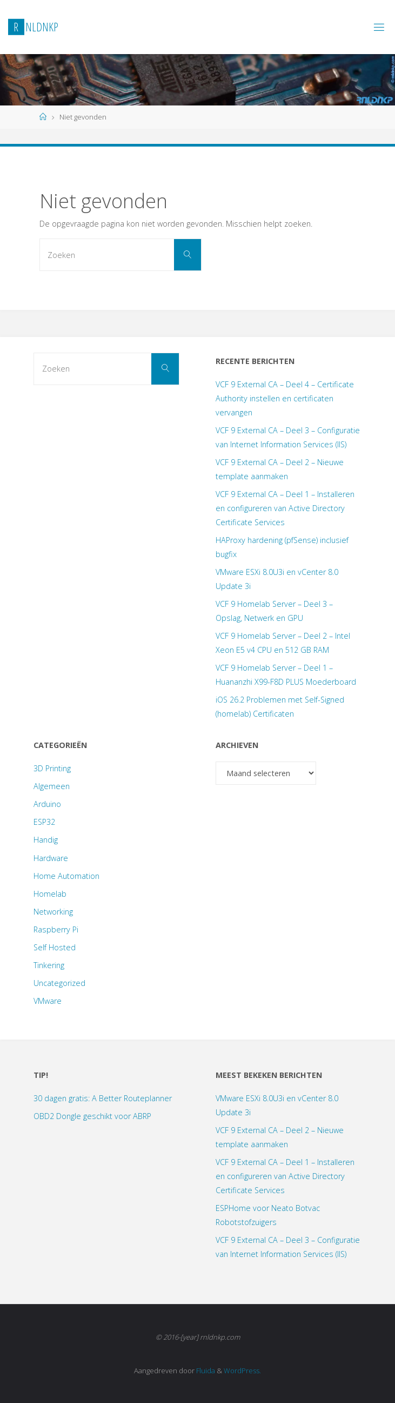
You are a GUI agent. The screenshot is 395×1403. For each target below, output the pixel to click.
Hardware (51, 858)
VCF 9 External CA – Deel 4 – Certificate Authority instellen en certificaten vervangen (285, 398)
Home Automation (66, 876)
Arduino (47, 804)
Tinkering (49, 965)
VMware (48, 1001)
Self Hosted (55, 947)
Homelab (50, 894)
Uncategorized (59, 983)
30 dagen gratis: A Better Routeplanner (103, 1098)
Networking (53, 911)
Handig (46, 840)
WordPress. (242, 1370)
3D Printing (52, 768)
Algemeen (52, 786)
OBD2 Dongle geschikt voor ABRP (92, 1116)
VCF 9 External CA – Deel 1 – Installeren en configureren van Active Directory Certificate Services (285, 508)
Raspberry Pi (56, 929)
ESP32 (44, 822)
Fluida (205, 1370)
